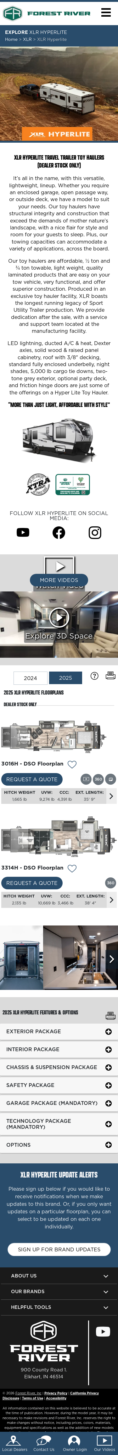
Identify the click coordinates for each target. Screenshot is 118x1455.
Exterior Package (33, 1031)
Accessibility (56, 1398)
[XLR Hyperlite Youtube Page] (23, 532)
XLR (28, 39)
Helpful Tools (31, 1307)
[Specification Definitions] (94, 676)
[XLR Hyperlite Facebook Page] (59, 532)
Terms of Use (32, 1398)
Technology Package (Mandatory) (38, 1123)
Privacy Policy (55, 1393)
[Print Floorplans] (110, 676)
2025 (65, 677)
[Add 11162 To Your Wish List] (72, 869)
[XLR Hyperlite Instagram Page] (95, 532)
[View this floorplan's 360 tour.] (98, 779)
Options (18, 1144)
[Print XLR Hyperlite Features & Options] (110, 1016)
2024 (30, 678)
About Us (24, 1275)
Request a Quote (32, 779)
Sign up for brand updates (59, 1249)
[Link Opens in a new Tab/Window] (72, 483)
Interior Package (32, 1049)
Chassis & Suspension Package (51, 1067)
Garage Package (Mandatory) (52, 1103)
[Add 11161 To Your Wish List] (72, 765)
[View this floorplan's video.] (86, 779)
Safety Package (30, 1085)
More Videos (59, 580)
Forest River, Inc (28, 1393)
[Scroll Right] (111, 959)
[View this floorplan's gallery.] (110, 779)
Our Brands (27, 1291)
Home (11, 39)
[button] (106, 12)
